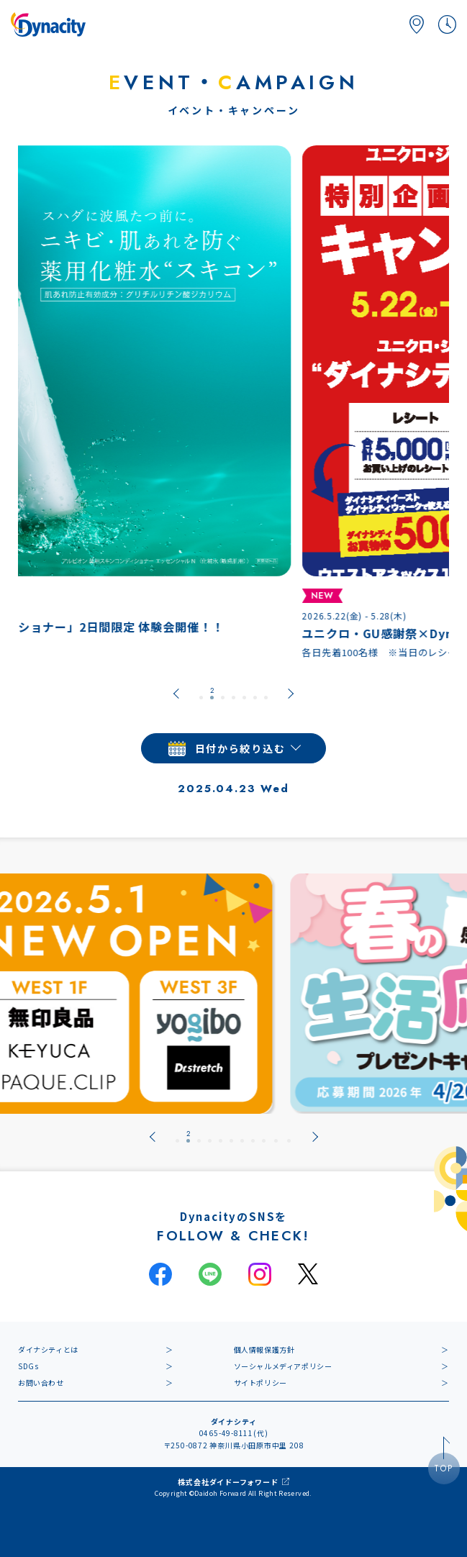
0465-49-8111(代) (233, 1432)
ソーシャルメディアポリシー (283, 1366)
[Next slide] (290, 693)
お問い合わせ (41, 1382)
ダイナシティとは (48, 1349)
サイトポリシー (260, 1382)
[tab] (201, 693)
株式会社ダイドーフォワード (228, 1481)
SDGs (28, 1366)
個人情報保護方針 (264, 1349)
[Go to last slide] (176, 693)
